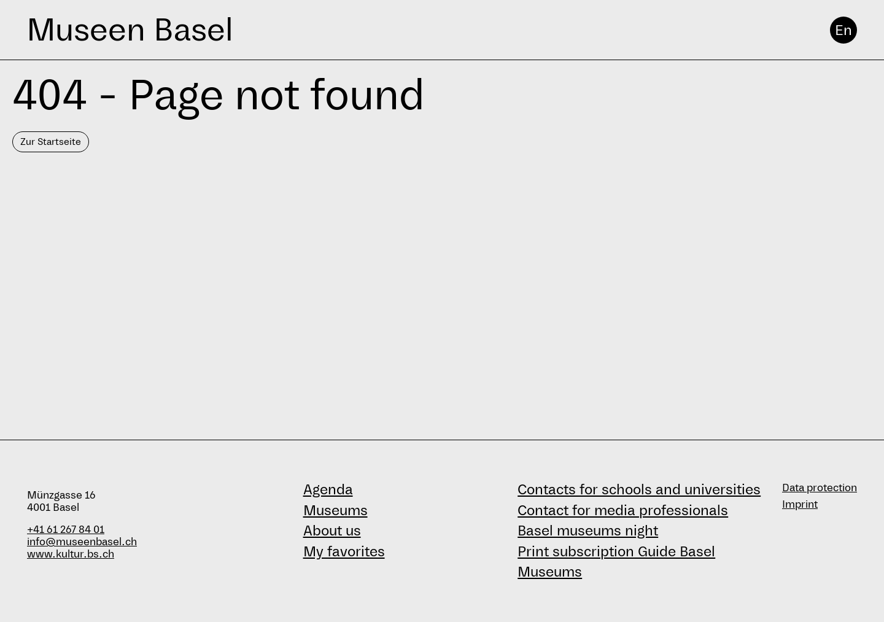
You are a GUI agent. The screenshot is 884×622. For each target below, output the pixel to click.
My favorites (344, 551)
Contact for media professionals (623, 510)
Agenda (328, 489)
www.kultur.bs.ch (70, 554)
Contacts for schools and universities (639, 489)
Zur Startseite (50, 141)
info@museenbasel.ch (82, 541)
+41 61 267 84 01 (65, 529)
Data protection (819, 487)
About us (332, 530)
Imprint (800, 504)
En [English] (843, 30)
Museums (335, 510)
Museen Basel (129, 29)
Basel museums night (588, 530)
